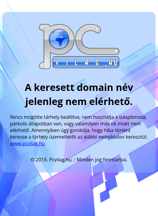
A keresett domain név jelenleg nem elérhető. (79, 94)
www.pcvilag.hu (27, 143)
